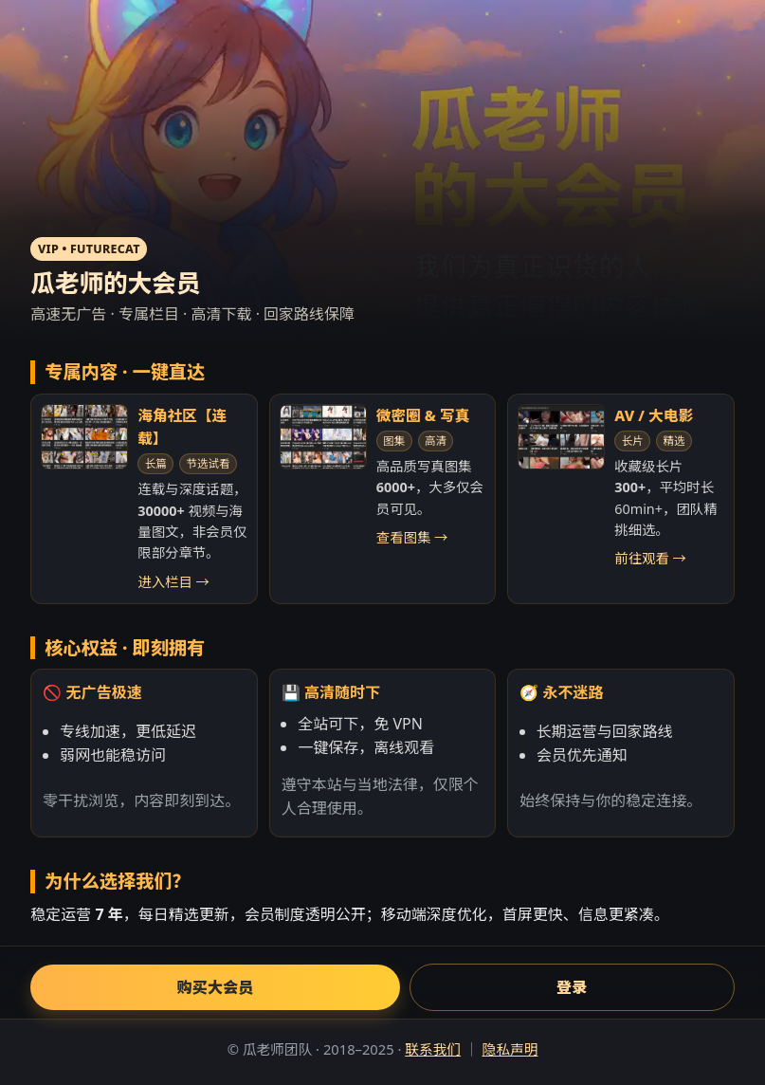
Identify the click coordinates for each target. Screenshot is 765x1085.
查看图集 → (412, 537)
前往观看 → (650, 558)
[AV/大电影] (561, 436)
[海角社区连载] (84, 436)
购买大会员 (215, 987)
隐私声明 (509, 1048)
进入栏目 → (173, 582)
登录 (571, 987)
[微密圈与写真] (323, 436)
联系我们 (433, 1048)
